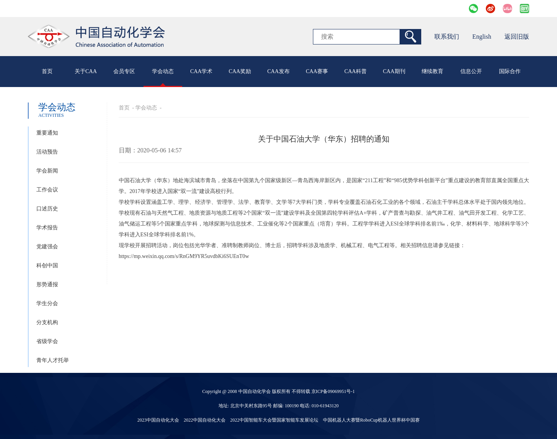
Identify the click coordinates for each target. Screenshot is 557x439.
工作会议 (47, 190)
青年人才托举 (52, 360)
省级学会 (47, 341)
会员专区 (124, 71)
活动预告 (47, 152)
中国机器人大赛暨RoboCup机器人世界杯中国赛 (371, 420)
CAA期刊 (394, 71)
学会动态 (163, 71)
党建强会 (47, 246)
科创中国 (47, 265)
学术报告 (47, 228)
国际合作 (510, 71)
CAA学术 (201, 71)
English (481, 36)
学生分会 (47, 303)
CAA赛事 (317, 71)
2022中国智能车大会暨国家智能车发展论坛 (274, 420)
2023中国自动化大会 (158, 420)
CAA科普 (355, 71)
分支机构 (47, 322)
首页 (47, 71)
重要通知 (47, 133)
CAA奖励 (240, 71)
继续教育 (432, 71)
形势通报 (47, 284)
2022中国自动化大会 (205, 420)
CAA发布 (278, 71)
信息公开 (471, 71)
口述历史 (47, 209)
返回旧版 (516, 36)
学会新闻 (47, 171)
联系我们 (446, 36)
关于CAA (86, 71)
